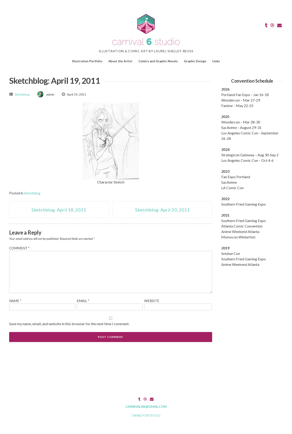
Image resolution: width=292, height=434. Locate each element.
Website (151, 301)
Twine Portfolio (146, 415)
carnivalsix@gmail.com (146, 406)
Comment (19, 248)
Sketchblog (22, 94)
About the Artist (120, 61)
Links (216, 61)
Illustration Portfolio (87, 61)
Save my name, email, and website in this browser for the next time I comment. (69, 324)
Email (83, 301)
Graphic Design (195, 61)
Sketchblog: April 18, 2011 (58, 209)
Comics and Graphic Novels (158, 61)
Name (15, 301)
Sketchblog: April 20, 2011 (162, 209)
